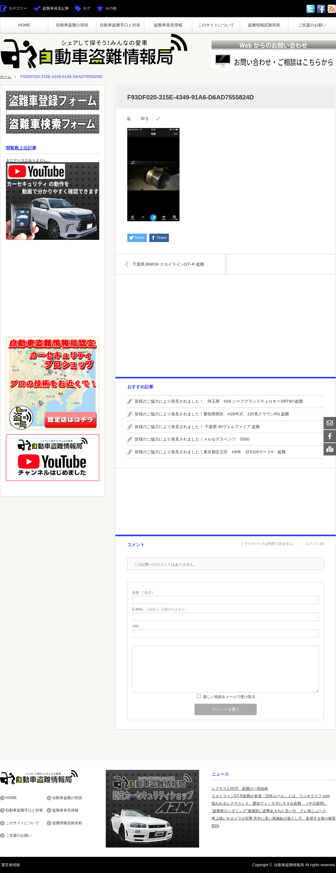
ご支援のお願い (312, 25)
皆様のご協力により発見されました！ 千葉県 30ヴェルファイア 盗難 (197, 426)
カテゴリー (18, 8)
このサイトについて (216, 25)
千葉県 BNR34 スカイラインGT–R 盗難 (170, 264)
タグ (86, 8)
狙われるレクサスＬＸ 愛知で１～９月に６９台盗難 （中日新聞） (269, 803)
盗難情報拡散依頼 (264, 25)
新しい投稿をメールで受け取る (229, 697)
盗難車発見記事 (56, 8)
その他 (110, 8)
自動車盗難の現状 (72, 25)
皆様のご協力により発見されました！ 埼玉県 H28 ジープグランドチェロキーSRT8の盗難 (219, 401)
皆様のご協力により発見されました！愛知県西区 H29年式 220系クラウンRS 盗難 (212, 414)
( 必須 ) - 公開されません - (159, 609)
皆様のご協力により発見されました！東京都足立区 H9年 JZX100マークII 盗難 (210, 452)
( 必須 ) (142, 592)
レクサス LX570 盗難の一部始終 (240, 788)
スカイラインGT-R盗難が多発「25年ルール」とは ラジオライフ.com (271, 796)
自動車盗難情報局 (289, 865)
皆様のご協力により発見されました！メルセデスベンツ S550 (192, 439)
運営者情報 (9, 865)
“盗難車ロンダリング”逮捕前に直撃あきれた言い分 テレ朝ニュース (269, 811)
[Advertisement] (225, 325)
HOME (24, 25)
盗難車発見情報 (168, 25)
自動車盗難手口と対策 (120, 25)
